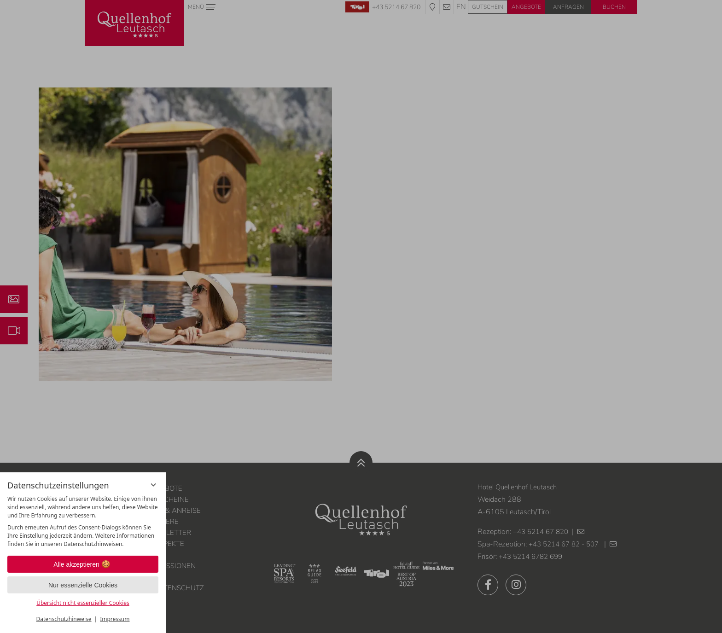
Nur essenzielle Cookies (82, 585)
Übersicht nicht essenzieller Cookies (82, 603)
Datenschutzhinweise (64, 619)
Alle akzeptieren (82, 564)
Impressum (114, 619)
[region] (82, 521)
